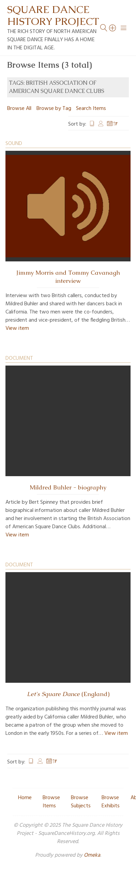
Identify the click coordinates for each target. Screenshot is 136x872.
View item (17, 328)
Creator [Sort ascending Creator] (101, 124)
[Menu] (123, 27)
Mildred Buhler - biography (68, 487)
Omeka (92, 855)
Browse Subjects (81, 801)
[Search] (112, 27)
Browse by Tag (53, 108)
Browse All (19, 108)
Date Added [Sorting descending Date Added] (112, 124)
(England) (68, 694)
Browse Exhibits (111, 801)
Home (25, 797)
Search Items (91, 108)
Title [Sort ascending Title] (92, 124)
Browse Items (51, 801)
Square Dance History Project (53, 15)
